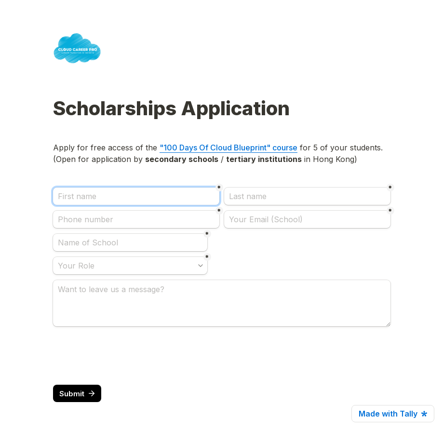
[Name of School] (130, 242)
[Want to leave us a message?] (221, 303)
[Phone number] (136, 219)
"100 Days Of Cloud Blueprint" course (228, 147)
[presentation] (126, 356)
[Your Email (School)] (307, 219)
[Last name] (307, 196)
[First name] (136, 196)
